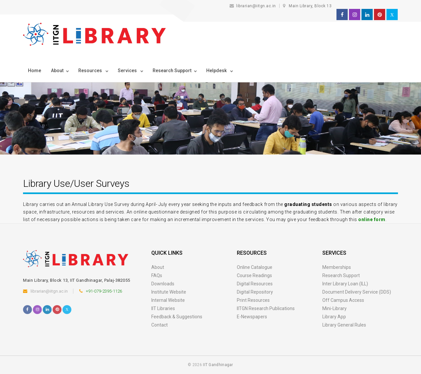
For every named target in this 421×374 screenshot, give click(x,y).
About (57, 70)
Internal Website (168, 300)
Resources (90, 70)
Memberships (336, 267)
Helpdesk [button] (217, 70)
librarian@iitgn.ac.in (253, 6)
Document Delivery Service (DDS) (356, 292)
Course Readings (254, 275)
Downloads (162, 283)
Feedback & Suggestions (176, 316)
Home (34, 70)
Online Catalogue (254, 267)
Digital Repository (255, 292)
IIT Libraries (163, 308)
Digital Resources (255, 283)
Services (128, 70)
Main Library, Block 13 (310, 6)
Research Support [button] (172, 70)
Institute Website (168, 292)
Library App (334, 316)
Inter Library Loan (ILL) (345, 283)
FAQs (156, 275)
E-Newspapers (252, 316)
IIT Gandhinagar (218, 364)
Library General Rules (344, 325)
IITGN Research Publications (266, 308)
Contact (159, 325)
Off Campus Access (343, 300)
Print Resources (253, 300)
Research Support (341, 275)
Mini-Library (334, 308)
